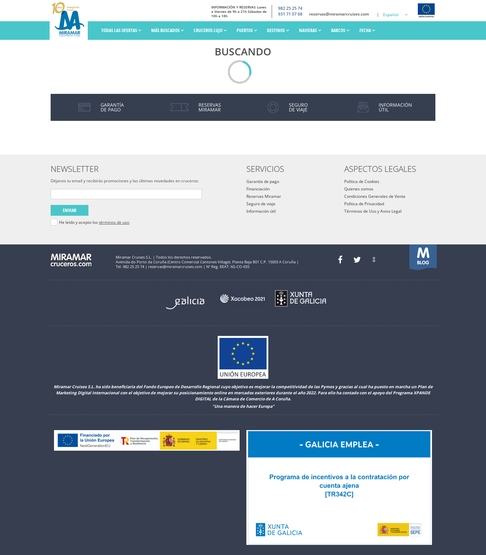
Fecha (367, 30)
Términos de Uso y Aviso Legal (373, 211)
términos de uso (114, 222)
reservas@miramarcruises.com (339, 14)
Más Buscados (167, 30)
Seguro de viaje (260, 204)
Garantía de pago (262, 181)
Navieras (310, 30)
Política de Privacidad (364, 204)
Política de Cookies (361, 181)
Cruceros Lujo (210, 30)
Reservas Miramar (263, 196)
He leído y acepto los (94, 222)
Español (390, 15)
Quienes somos (358, 189)
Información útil (261, 211)
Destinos (278, 30)
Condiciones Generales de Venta (374, 196)
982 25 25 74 (290, 8)
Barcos (340, 30)
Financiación (258, 189)
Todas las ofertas (121, 30)
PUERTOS (247, 30)
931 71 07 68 (290, 14)
